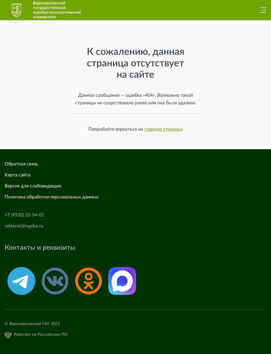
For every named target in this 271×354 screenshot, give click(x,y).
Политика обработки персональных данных (51, 197)
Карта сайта (17, 175)
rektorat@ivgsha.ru (24, 226)
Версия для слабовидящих (33, 186)
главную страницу (163, 129)
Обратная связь (21, 164)
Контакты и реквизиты (40, 247)
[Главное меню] (261, 10)
